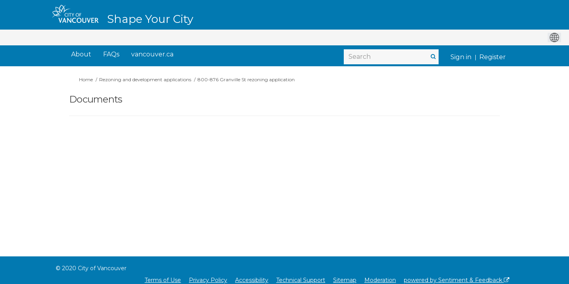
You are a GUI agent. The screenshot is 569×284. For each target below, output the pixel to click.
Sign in (460, 57)
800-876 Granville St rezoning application (246, 79)
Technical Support (300, 280)
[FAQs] (111, 54)
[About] (81, 54)
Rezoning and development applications (145, 79)
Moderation (380, 280)
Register (492, 57)
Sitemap (344, 280)
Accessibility (251, 280)
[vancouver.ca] (152, 54)
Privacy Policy (208, 280)
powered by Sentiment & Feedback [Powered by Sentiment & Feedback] (456, 280)
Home (86, 79)
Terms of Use (163, 280)
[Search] (391, 56)
